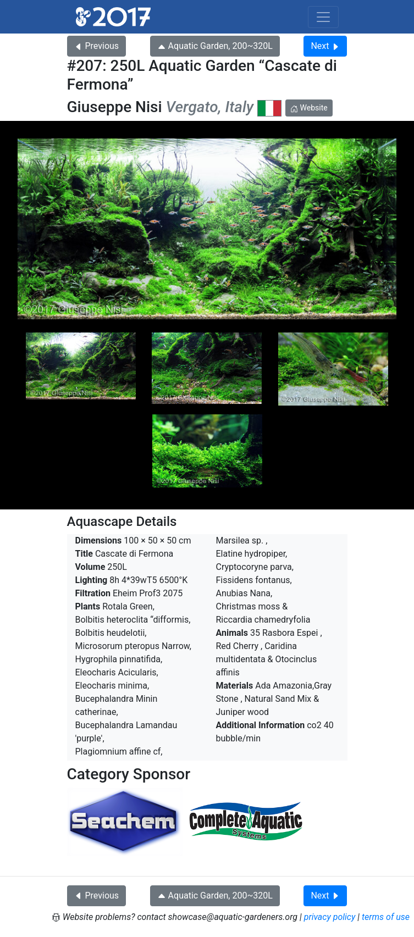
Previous (96, 46)
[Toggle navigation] (323, 17)
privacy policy (330, 917)
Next (325, 46)
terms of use (386, 917)
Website (309, 107)
